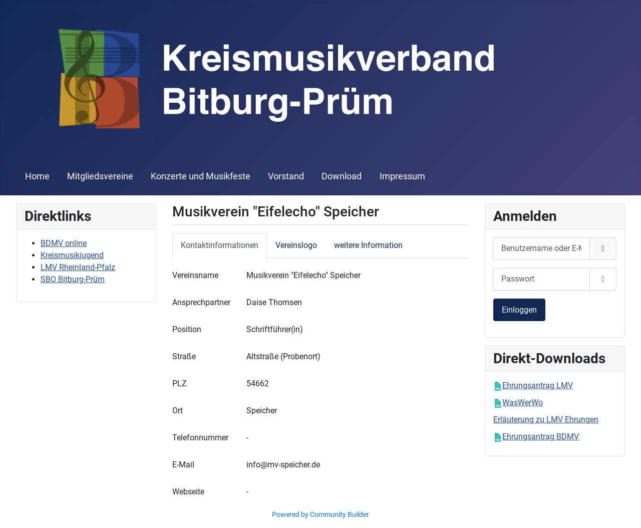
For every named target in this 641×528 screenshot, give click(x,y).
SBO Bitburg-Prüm (73, 279)
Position (186, 329)
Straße (184, 356)
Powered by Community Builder (320, 514)
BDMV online (64, 243)
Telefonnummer (200, 437)
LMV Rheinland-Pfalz (78, 267)
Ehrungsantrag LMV (537, 385)
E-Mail (183, 464)
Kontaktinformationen (219, 245)
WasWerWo (522, 402)
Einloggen (519, 310)
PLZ (179, 383)
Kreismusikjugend (72, 255)
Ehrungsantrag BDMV (540, 436)
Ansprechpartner (201, 302)
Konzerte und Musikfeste (200, 176)
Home (37, 176)
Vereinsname (195, 275)
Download (342, 176)
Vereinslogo (296, 245)
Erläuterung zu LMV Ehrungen (545, 419)
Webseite (188, 491)
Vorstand (286, 176)
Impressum (402, 176)
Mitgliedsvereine (100, 176)
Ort (177, 410)
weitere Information (368, 245)
